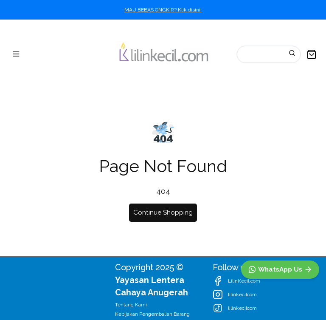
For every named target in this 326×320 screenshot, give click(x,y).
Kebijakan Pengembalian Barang (152, 314)
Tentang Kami (131, 305)
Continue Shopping (163, 212)
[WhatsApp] (280, 270)
